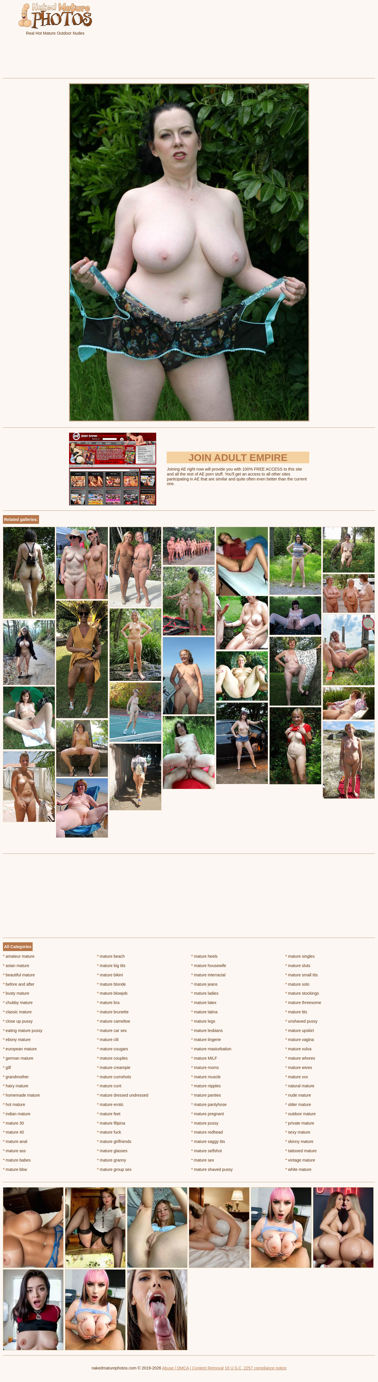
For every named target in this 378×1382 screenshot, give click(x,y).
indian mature (16, 1113)
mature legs (203, 1021)
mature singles (299, 956)
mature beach (111, 956)
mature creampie (113, 1067)
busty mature (16, 993)
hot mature (14, 1104)
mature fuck (109, 1132)
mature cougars (112, 1049)
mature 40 (13, 1132)
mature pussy (204, 1123)
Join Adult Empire (237, 457)
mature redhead (207, 1132)
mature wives (298, 1067)
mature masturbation (211, 1049)
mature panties (206, 1095)
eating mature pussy (22, 1030)
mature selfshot (206, 1150)
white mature (298, 1169)
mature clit (108, 1039)
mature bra (108, 1002)
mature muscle (206, 1077)
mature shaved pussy (212, 1169)
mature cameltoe (113, 1021)
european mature (20, 1049)
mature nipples (206, 1086)
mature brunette (113, 1012)
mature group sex (114, 1169)
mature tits (296, 1012)
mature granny (111, 1160)
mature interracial (208, 975)
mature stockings (302, 993)
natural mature (299, 1086)
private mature (299, 1123)
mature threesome (303, 1002)
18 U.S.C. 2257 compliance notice (255, 1368)
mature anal (15, 1141)
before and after (18, 984)
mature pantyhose (208, 1104)
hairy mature (15, 1086)
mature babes (17, 1160)
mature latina (204, 1012)
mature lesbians (207, 1030)
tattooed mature (301, 1150)
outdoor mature (300, 1113)
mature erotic (110, 1104)
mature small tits (301, 975)
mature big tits (111, 965)
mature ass (14, 1150)
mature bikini (110, 975)
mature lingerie (206, 1039)
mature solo (297, 984)
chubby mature (18, 1002)
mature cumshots (114, 1077)
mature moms (205, 1067)
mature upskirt (299, 1030)
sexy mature (297, 1132)
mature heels (204, 956)
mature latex (203, 1002)
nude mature (298, 1095)
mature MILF (204, 1058)
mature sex (202, 1160)
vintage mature (300, 1160)
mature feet (108, 1113)
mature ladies (204, 993)
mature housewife (208, 965)
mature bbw (15, 1169)
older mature (298, 1104)
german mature (18, 1058)
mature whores (300, 1058)
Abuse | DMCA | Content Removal (193, 1368)
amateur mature (18, 956)
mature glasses (112, 1150)
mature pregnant (207, 1113)
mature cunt (109, 1086)
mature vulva (298, 1049)
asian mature (16, 965)
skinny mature (299, 1141)
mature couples (112, 1058)
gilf (7, 1067)
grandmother (16, 1077)
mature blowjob (112, 993)
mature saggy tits (208, 1141)
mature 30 (13, 1123)
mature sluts (297, 965)
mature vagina (299, 1039)
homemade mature (21, 1095)
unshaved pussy (301, 1021)
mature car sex (112, 1030)
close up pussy (18, 1021)
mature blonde (111, 984)
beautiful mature (19, 975)
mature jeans (204, 984)
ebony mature (17, 1039)
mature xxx (296, 1077)
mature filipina (111, 1123)
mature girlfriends (114, 1141)
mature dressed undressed (122, 1095)
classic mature (17, 1012)
